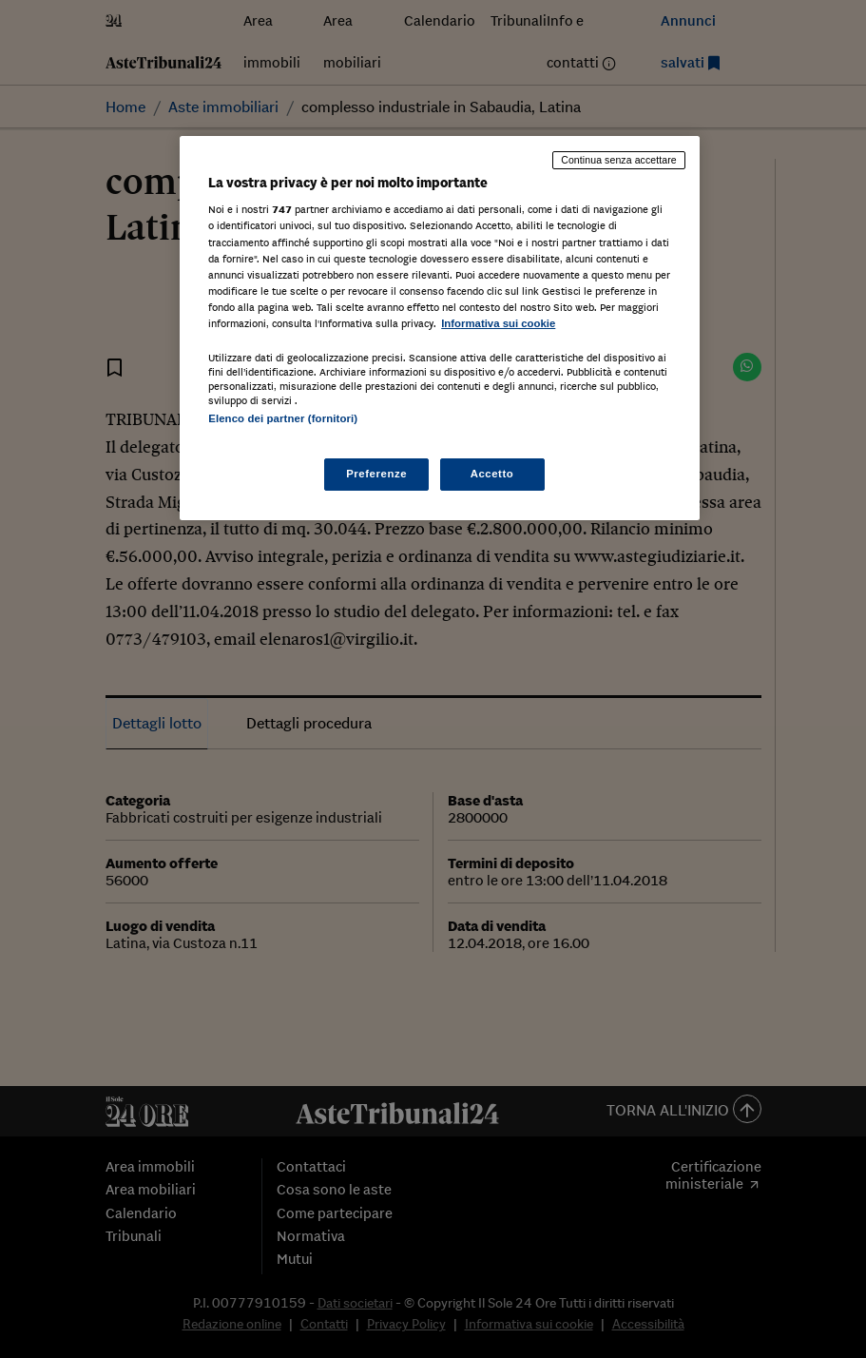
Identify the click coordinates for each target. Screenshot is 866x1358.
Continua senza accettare (619, 159)
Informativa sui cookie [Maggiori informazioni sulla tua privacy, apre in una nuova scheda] (498, 323)
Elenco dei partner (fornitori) (282, 418)
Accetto (492, 473)
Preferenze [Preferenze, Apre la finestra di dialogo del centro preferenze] (376, 473)
